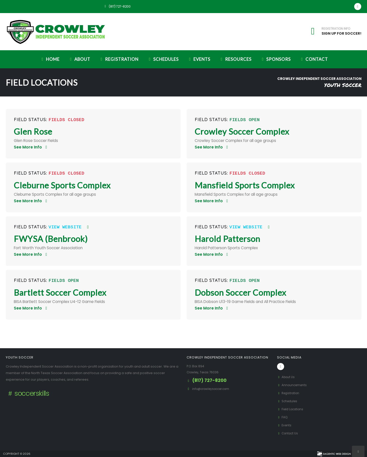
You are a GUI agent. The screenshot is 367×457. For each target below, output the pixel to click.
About (79, 59)
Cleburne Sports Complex (62, 185)
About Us (286, 377)
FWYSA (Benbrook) (51, 239)
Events (198, 59)
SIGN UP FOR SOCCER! (341, 33)
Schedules (163, 59)
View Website (69, 227)
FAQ (282, 417)
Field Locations (291, 409)
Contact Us (288, 433)
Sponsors (275, 59)
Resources (235, 59)
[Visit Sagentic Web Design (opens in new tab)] (334, 453)
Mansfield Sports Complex (245, 185)
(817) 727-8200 (116, 6)
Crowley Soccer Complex (242, 131)
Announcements (293, 385)
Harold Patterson (227, 239)
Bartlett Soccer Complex (60, 292)
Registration (118, 59)
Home (50, 59)
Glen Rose (33, 131)
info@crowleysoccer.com (213, 389)
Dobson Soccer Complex (240, 292)
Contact (313, 59)
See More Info (31, 147)
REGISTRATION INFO (336, 28)
